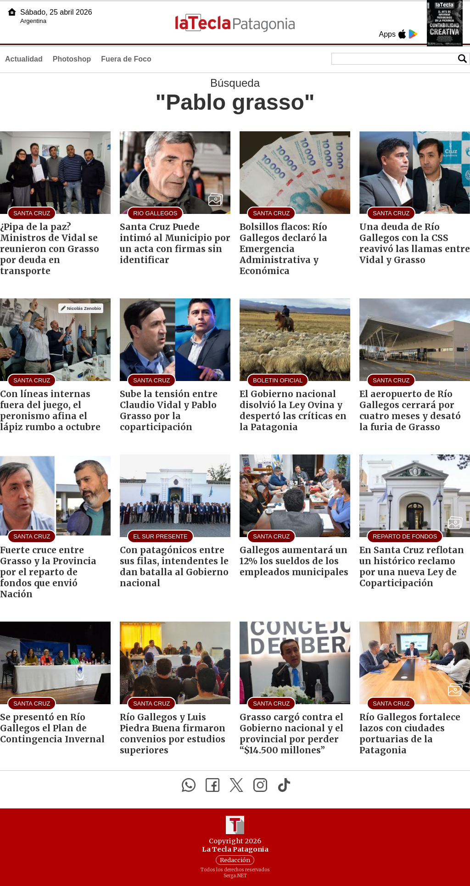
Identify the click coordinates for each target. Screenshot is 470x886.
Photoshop (72, 59)
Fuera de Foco (126, 59)
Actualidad (24, 59)
